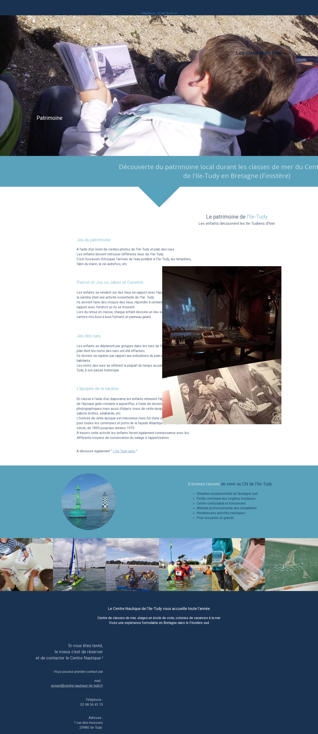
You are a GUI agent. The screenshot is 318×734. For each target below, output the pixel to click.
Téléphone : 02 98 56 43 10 (159, 13)
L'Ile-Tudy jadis (191, 451)
